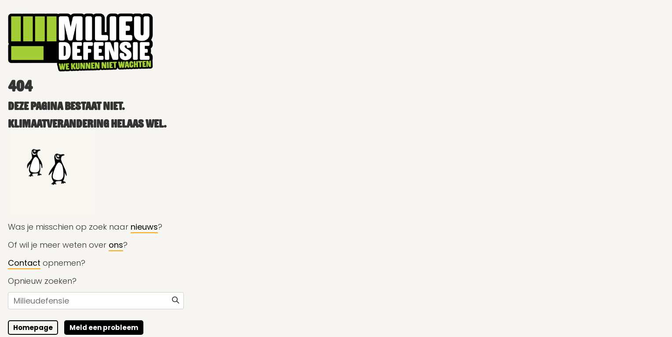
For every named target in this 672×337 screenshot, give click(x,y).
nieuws (143, 226)
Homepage (32, 327)
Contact (23, 262)
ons (115, 244)
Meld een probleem (103, 327)
